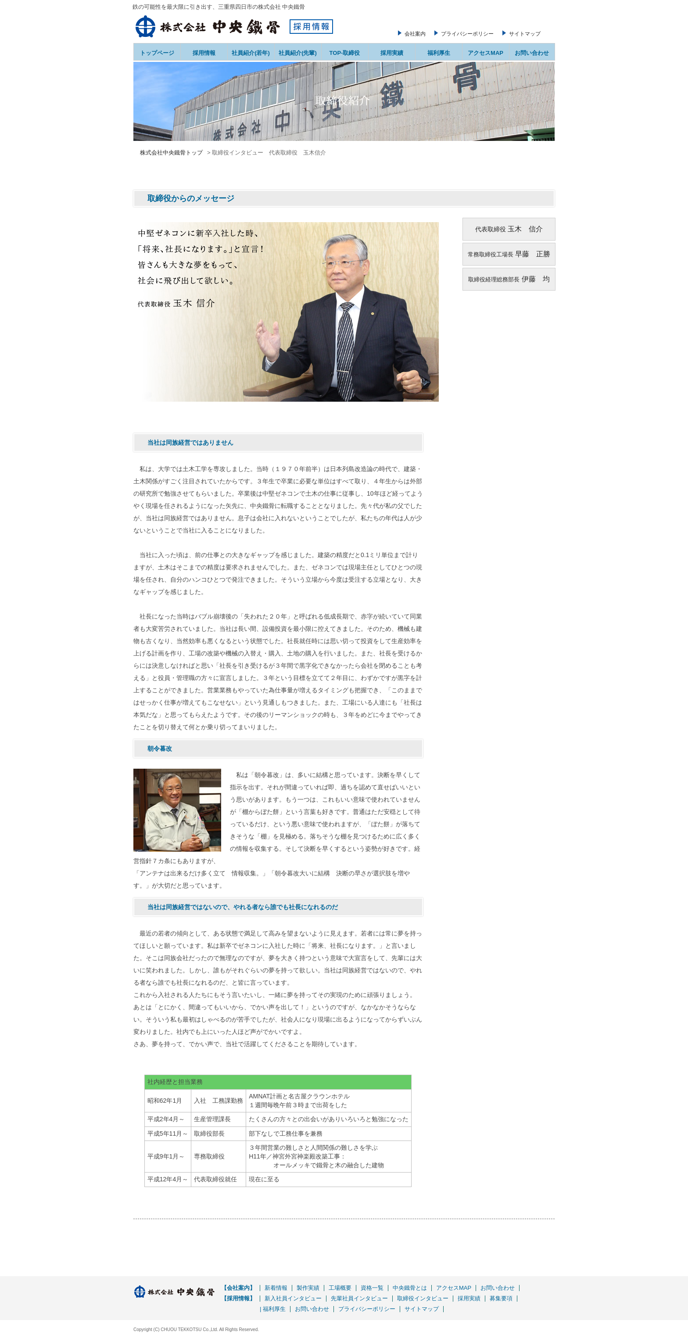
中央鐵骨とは (410, 1288)
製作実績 (308, 1288)
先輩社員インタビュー (359, 1298)
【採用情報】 (238, 1298)
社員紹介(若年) (251, 53)
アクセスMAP (485, 53)
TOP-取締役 (345, 53)
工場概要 (340, 1288)
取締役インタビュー (422, 1298)
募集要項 (501, 1298)
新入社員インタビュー (293, 1298)
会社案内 (415, 34)
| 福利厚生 (273, 1309)
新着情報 (276, 1288)
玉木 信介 (524, 229)
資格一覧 (372, 1288)
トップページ (157, 53)
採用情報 (204, 53)
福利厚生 (438, 53)
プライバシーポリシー (467, 34)
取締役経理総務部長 (494, 279)
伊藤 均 (534, 279)
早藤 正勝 (532, 254)
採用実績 (391, 53)
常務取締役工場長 (490, 254)
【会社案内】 (238, 1288)
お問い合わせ (532, 53)
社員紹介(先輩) (298, 53)
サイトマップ (525, 34)
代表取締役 (490, 229)
